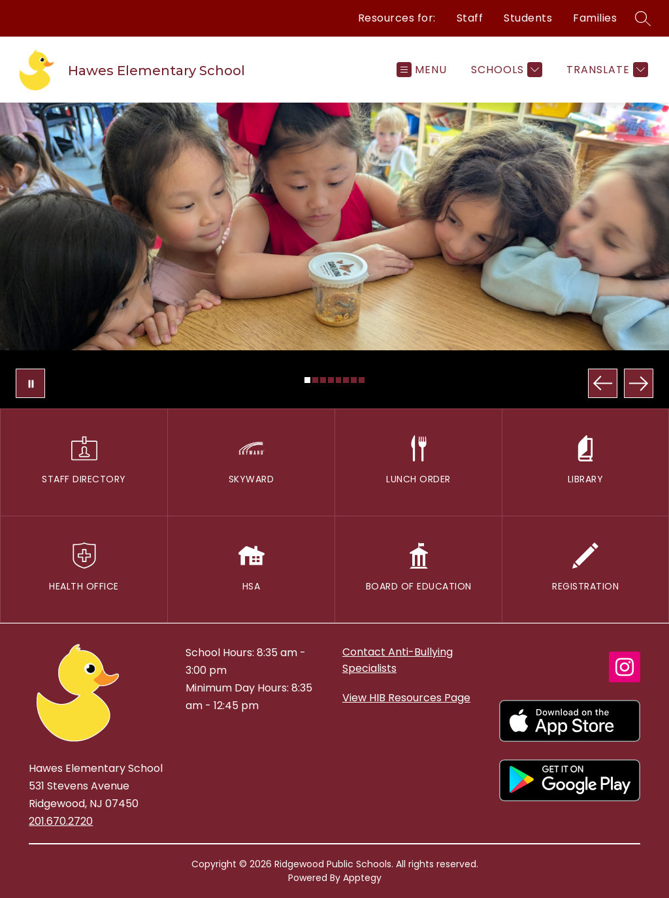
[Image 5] (339, 380)
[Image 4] (331, 380)
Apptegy (362, 877)
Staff (470, 17)
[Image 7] (354, 380)
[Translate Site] (605, 69)
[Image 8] (362, 380)
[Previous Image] (602, 383)
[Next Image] (638, 383)
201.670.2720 (61, 821)
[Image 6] (346, 380)
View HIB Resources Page (406, 697)
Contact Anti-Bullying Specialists (397, 660)
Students (528, 17)
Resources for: (397, 17)
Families (595, 17)
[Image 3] (323, 380)
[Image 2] (315, 380)
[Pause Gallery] (30, 383)
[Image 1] (307, 380)
